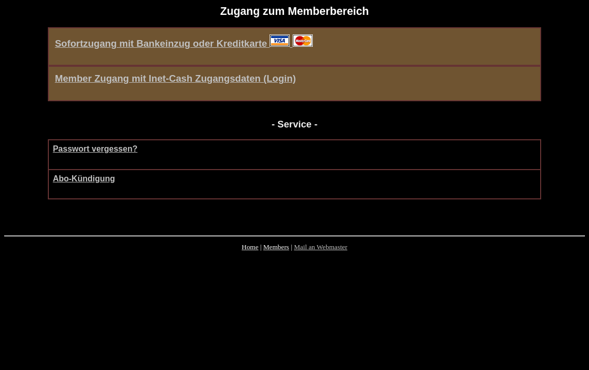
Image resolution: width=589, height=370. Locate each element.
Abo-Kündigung (84, 178)
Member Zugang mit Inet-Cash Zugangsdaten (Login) (175, 78)
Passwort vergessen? (95, 148)
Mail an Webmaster (320, 247)
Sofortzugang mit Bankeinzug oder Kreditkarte (174, 43)
